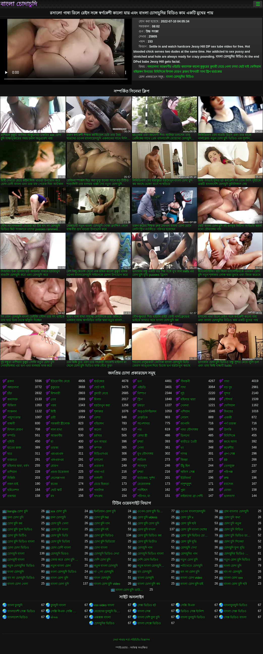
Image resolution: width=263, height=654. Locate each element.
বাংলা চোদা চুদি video (107, 584)
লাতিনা (141, 459)
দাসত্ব (184, 453)
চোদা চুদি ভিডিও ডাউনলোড (238, 535)
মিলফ (97, 399)
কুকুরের (204, 66)
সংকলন (12, 411)
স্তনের (54, 484)
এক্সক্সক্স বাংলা (102, 617)
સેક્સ (54, 617)
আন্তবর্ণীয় (165, 66)
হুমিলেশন (13, 490)
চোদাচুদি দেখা (188, 547)
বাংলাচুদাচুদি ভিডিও (235, 605)
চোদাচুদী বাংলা (15, 559)
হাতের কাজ (14, 447)
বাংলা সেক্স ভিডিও (235, 611)
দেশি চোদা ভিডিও (148, 559)
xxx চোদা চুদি (59, 511)
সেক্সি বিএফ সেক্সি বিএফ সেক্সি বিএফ (64, 611)
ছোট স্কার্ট (56, 490)
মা (52, 441)
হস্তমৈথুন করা (102, 405)
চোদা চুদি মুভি (189, 541)
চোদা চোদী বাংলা (61, 547)
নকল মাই (12, 484)
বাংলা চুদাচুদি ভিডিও (193, 617)
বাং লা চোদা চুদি (190, 571)
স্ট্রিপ (208, 71)
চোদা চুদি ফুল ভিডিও (19, 529)
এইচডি (176, 66)
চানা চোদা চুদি (15, 517)
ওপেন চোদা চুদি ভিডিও (151, 511)
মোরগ (54, 466)
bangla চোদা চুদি (17, 511)
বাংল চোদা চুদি (59, 578)
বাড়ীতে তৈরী (188, 441)
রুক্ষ (226, 478)
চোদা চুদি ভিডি (59, 535)
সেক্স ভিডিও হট (146, 605)
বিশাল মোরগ (173, 71)
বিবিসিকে (159, 71)
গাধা (226, 381)
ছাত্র (9, 453)
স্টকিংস (11, 405)
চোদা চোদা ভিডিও (18, 547)
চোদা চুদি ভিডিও (104, 535)
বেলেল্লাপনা (58, 478)
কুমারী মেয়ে (217, 66)
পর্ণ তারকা (230, 423)
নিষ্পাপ (141, 393)
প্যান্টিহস (142, 490)
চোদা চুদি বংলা (59, 529)
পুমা (183, 490)
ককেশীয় (228, 447)
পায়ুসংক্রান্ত (13, 417)
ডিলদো (185, 435)
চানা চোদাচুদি (58, 517)
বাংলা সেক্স (144, 611)
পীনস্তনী (185, 381)
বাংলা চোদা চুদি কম (148, 584)
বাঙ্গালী (98, 478)
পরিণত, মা (143, 496)
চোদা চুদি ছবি (188, 523)
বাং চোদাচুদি (144, 571)
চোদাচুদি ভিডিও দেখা (106, 553)
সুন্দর (227, 393)
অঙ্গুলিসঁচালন (146, 411)
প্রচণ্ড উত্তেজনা (60, 472)
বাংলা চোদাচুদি (19, 4)
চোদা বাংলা (100, 547)
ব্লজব (185, 71)
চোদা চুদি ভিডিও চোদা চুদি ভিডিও (194, 535)
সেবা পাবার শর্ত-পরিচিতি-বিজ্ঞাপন (131, 639)
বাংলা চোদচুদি (145, 578)
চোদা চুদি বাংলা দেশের (194, 529)
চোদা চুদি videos (147, 517)
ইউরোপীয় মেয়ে (60, 381)
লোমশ (184, 417)
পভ (139, 429)
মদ (52, 496)
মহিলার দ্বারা (188, 399)
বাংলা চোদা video (191, 578)
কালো (195, 66)
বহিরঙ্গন (138, 71)
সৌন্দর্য (228, 399)
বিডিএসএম (101, 453)
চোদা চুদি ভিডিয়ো (104, 541)
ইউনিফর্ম (186, 478)
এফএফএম (57, 459)
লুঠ (182, 393)
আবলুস (142, 466)
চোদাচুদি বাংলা (15, 553)
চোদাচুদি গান (144, 547)
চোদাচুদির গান (189, 553)
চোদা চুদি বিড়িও (233, 529)
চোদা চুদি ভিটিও (16, 535)
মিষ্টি (53, 411)
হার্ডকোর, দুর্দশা (146, 478)
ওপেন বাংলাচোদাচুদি (193, 511)
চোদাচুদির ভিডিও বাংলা (238, 553)
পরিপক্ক (228, 472)
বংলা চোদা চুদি (232, 565)
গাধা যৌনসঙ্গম (189, 429)
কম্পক (98, 447)
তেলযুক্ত (229, 466)
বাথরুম (98, 496)
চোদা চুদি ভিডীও (147, 541)
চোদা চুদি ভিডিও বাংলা (21, 541)
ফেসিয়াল (255, 66)
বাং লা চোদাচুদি (233, 571)
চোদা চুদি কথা (232, 517)
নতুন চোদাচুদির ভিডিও (21, 565)
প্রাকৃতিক (142, 417)
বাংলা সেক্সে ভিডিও (149, 623)
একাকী (228, 417)
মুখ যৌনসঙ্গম (145, 453)
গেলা (228, 66)
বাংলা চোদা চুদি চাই (192, 584)
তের (53, 399)
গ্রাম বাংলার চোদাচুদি (236, 511)
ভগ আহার (100, 441)
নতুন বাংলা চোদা (61, 565)
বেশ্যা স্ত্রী (142, 435)
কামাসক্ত (186, 66)
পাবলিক (99, 490)
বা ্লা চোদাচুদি (103, 571)
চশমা (235, 66)
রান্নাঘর (11, 496)
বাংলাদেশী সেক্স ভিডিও (21, 611)
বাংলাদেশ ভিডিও (17, 617)
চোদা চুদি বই (101, 529)
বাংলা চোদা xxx (233, 578)
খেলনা (185, 405)
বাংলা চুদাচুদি (14, 605)
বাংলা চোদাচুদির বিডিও (180, 77)
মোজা (227, 490)
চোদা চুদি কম (14, 523)
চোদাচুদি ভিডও (60, 553)
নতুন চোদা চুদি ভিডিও (237, 559)
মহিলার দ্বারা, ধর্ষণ (18, 466)
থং (182, 447)
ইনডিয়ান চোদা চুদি (105, 511)
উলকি (227, 429)
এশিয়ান (185, 411)
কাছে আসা (230, 441)
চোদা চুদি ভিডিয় (60, 541)
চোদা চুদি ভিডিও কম (149, 535)
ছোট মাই (244, 66)
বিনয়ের (148, 71)
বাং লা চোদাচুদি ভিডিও (21, 578)
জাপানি (185, 423)
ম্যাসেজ (228, 484)
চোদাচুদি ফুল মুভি (234, 547)
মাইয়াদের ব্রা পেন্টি (192, 496)
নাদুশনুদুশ (186, 484)
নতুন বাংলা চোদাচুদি (106, 565)
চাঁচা (9, 393)
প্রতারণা (99, 466)
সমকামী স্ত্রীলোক (60, 423)
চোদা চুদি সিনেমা (234, 541)
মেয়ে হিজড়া (101, 484)
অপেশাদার (143, 423)
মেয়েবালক (143, 484)
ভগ (139, 381)
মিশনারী (194, 71)
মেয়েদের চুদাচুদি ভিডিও (108, 611)
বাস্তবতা (12, 459)
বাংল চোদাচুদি (102, 578)
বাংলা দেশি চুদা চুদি (148, 617)
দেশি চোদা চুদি (102, 559)
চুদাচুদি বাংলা (58, 605)
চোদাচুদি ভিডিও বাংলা (150, 553)
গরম (53, 405)
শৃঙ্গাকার (98, 411)
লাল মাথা (56, 429)
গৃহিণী (10, 441)
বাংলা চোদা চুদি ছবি (235, 584)
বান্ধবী (11, 423)
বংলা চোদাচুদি (15, 571)
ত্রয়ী (53, 417)
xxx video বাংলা (104, 605)
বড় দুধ (228, 387)
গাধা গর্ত (99, 472)
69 (225, 459)
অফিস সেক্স (187, 472)
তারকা (54, 447)
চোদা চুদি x (187, 517)
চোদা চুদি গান (102, 523)
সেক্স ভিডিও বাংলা (235, 617)
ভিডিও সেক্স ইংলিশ (192, 611)
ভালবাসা (229, 496)
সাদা (202, 71)
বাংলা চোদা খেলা (17, 584)
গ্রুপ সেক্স (229, 453)
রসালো (98, 459)
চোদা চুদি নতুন (232, 523)
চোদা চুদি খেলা (59, 523)
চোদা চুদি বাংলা (146, 529)
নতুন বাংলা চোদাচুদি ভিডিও (151, 565)
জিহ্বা (184, 459)
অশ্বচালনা (153, 66)
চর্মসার (98, 435)
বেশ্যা (97, 417)
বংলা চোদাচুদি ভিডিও (63, 571)
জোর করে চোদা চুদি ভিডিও (64, 559)
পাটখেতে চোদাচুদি (191, 565)
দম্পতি (11, 435)
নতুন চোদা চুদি (189, 559)
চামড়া (140, 405)
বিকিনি (11, 478)
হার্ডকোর (217, 71)
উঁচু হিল (185, 466)
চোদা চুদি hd (101, 517)
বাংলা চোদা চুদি (60, 584)
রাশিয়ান (12, 472)
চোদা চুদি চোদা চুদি (148, 523)
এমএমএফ (57, 453)
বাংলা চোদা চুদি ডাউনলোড (129, 590)
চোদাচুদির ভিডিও (104, 623)
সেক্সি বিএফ (188, 605)
